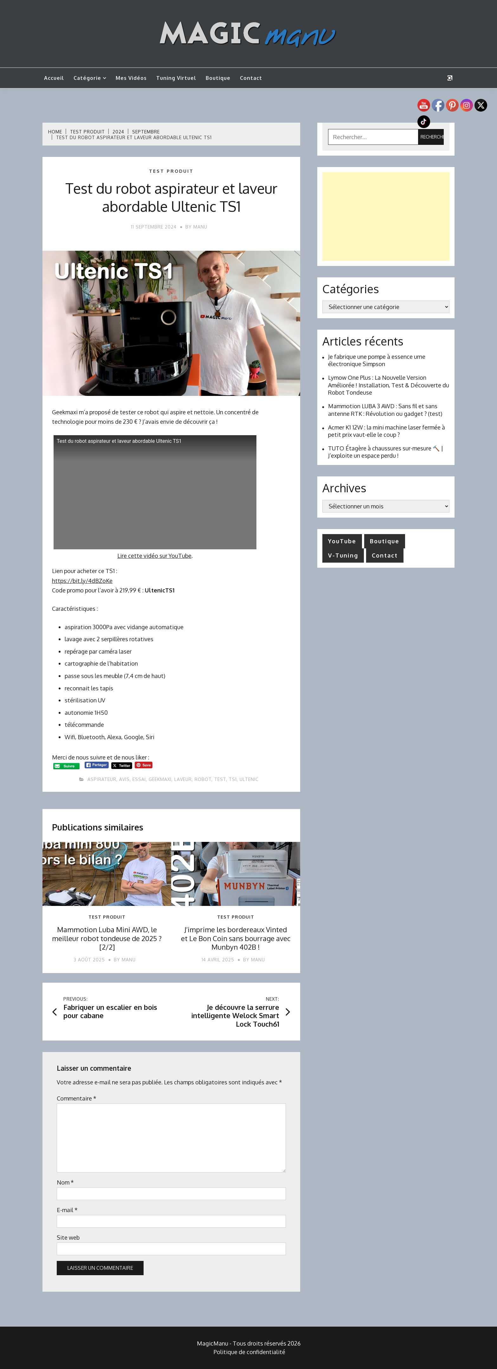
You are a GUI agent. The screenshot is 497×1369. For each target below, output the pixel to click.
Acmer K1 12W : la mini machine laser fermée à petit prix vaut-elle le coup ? (386, 431)
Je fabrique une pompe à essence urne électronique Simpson (376, 360)
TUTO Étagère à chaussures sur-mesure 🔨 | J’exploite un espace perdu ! (385, 452)
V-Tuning (343, 555)
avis (124, 779)
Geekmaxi (160, 779)
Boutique (218, 78)
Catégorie (87, 78)
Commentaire (76, 1098)
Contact (251, 78)
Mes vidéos (131, 78)
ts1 (233, 779)
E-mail (67, 1209)
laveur (183, 779)
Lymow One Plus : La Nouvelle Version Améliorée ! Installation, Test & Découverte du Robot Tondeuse (388, 385)
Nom (65, 1182)
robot (203, 779)
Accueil (54, 78)
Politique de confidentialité (249, 1351)
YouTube (342, 541)
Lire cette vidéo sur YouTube (154, 555)
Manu (200, 226)
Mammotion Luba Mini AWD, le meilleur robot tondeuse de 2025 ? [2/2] (107, 938)
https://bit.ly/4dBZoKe (82, 580)
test (220, 779)
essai (139, 779)
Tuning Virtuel (176, 78)
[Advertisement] (385, 216)
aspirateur (101, 779)
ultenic (249, 779)
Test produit (171, 171)
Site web (68, 1237)
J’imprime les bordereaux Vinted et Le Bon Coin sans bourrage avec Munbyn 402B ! (235, 938)
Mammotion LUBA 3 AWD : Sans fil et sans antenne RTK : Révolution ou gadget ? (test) (385, 410)
